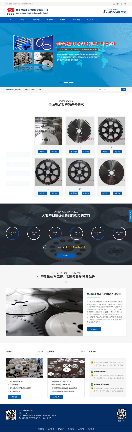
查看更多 (94, 376)
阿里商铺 (90, 20)
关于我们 (116, 4)
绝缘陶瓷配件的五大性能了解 (61, 430)
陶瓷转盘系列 (19, 89)
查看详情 (54, 271)
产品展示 (36, 20)
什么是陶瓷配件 (15, 430)
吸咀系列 (34, 89)
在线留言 (63, 20)
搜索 (123, 89)
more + (40, 396)
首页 (11, 20)
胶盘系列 (27, 89)
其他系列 (41, 89)
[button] (61, 82)
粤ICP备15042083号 (45, 418)
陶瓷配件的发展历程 (16, 426)
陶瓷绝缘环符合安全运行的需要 (61, 426)
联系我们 (123, 4)
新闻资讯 (50, 20)
